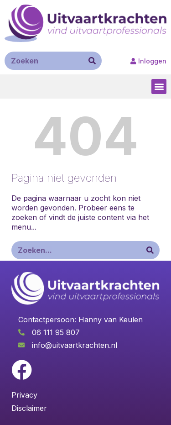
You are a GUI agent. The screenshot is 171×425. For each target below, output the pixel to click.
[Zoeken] (92, 60)
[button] (158, 86)
